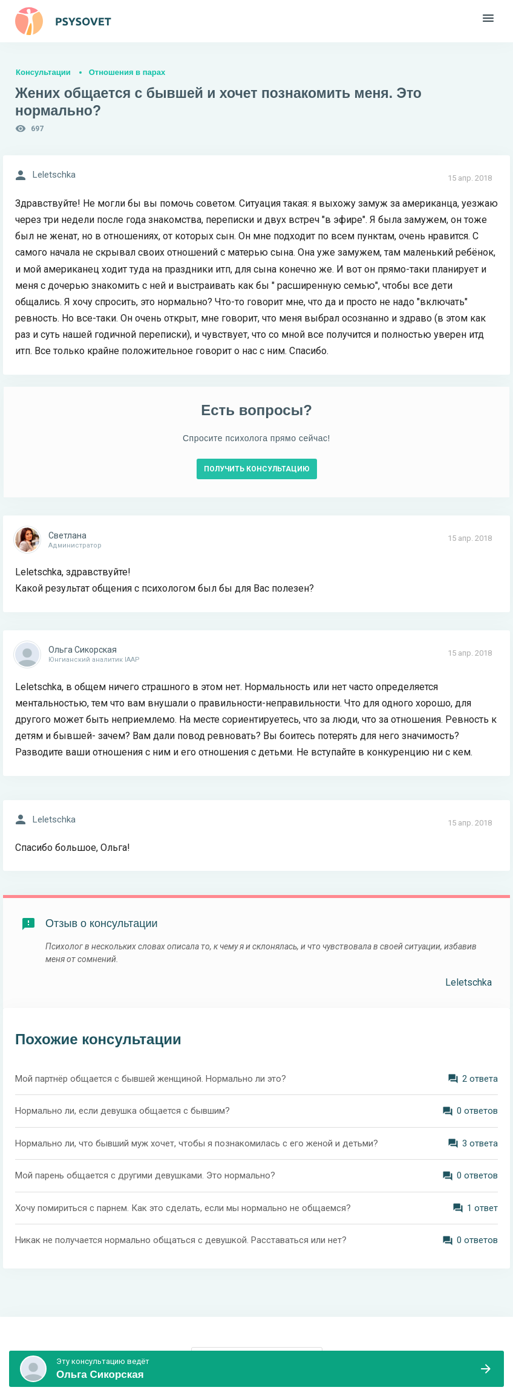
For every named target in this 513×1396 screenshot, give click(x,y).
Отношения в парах (127, 72)
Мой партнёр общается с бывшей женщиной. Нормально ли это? (150, 1078)
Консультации (43, 72)
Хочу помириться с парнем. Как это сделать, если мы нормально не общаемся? (183, 1208)
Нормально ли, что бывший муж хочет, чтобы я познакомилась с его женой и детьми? (196, 1143)
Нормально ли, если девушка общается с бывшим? (122, 1110)
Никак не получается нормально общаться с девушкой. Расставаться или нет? (181, 1240)
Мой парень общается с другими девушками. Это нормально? (145, 1175)
